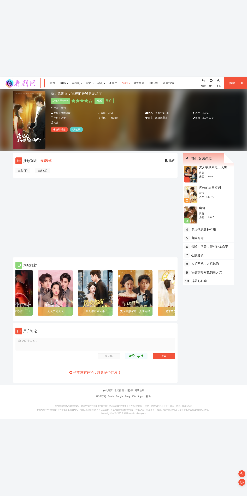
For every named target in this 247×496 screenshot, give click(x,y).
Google (119, 396)
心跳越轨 (197, 255)
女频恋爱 (65, 112)
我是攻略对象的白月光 (206, 272)
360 (134, 396)
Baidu (111, 396)
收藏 (76, 129)
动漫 (101, 83)
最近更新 (138, 83)
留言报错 (168, 83)
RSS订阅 (101, 396)
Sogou (140, 396)
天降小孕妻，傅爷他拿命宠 (209, 246)
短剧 (126, 83)
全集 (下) (22, 170)
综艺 (90, 83)
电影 (64, 83)
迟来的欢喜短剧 (210, 187)
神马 (148, 396)
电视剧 (77, 83)
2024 (63, 117)
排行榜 (154, 83)
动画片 (113, 83)
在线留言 (108, 390)
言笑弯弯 (197, 238)
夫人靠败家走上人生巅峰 (135, 311)
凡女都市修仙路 (95, 311)
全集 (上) (42, 170)
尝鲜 (202, 208)
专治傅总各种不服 (203, 229)
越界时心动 (199, 281)
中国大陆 (113, 117)
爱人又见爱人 (55, 311)
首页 (52, 83)
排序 (170, 161)
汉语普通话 (161, 117)
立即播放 (59, 129)
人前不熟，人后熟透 (205, 263)
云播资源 (45, 160)
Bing (127, 396)
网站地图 (139, 390)
